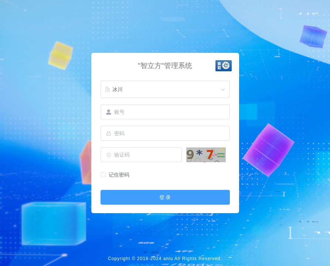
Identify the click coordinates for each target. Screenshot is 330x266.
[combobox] (165, 89)
